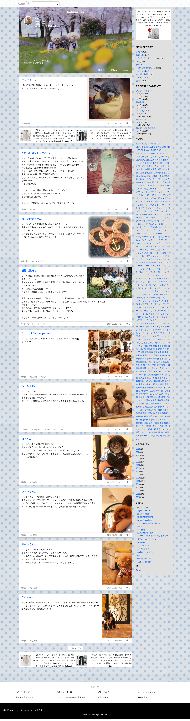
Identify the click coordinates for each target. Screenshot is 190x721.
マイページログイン (146, 692)
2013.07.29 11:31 (114, 209)
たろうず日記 (143, 514)
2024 (138, 452)
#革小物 (24, 261)
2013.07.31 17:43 (114, 123)
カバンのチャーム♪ (32, 218)
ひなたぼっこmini (144, 558)
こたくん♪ (27, 597)
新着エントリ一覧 (64, 692)
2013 (138, 487)
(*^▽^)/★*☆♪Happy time (36, 333)
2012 (138, 490)
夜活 (138, 64)
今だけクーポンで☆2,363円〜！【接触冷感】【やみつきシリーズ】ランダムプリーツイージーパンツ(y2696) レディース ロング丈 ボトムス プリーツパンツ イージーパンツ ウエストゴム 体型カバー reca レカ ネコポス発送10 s (111, 135)
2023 (138, 455)
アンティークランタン (146, 91)
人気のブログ (103, 692)
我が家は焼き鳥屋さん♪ (146, 128)
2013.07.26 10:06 (114, 535)
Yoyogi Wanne (143, 510)
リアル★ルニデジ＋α (146, 539)
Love (114, 70)
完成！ (139, 81)
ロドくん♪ (27, 438)
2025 (138, 449)
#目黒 (32, 209)
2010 (138, 497)
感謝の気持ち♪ (30, 270)
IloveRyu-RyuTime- (145, 517)
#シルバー (58, 429)
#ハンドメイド (38, 261)
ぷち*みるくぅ (143, 549)
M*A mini (141, 542)
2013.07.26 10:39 (114, 377)
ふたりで (140, 77)
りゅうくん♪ (28, 544)
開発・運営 (142, 697)
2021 (138, 462)
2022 (138, 459)
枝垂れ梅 (140, 102)
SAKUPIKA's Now (145, 533)
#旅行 (23, 209)
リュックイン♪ (30, 80)
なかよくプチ (143, 555)
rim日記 (140, 526)
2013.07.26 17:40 (114, 261)
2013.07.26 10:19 (114, 482)
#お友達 (33, 377)
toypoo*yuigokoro (144, 520)
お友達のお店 (142, 74)
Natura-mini (75, 12)
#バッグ (41, 324)
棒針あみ (140, 55)
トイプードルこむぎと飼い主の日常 (152, 536)
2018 (138, 471)
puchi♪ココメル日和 (145, 552)
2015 (138, 481)
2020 (138, 465)
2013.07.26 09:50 (114, 640)
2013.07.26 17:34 (114, 324)
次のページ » (75, 648)
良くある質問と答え (24, 697)
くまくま (140, 71)
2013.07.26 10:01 (114, 588)
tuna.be (95, 686)
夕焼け (139, 52)
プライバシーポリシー (66, 697)
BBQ (138, 61)
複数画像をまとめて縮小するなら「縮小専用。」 (24, 710)
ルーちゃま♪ (28, 386)
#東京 (43, 377)
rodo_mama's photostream (148, 523)
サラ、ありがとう (144, 111)
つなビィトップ (22, 692)
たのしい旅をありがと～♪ (36, 153)
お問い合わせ (103, 697)
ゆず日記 (141, 529)
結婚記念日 (141, 119)
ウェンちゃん (29, 491)
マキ (37, 18)
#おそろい (36, 429)
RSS (139, 570)
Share (124, 70)
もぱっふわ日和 (144, 562)
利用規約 (81, 697)
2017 (138, 474)
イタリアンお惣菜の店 (146, 68)
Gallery (102, 70)
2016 (138, 478)
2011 (138, 494)
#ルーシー (25, 123)
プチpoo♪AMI (143, 546)
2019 (138, 468)
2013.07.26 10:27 (114, 429)
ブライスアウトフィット (146, 58)
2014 (138, 484)
